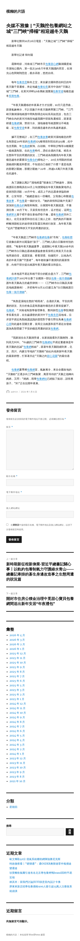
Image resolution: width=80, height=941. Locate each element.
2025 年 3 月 (17, 690)
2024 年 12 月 (17, 703)
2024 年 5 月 (17, 735)
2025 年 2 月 (17, 694)
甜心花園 (52, 355)
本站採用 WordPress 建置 (32, 934)
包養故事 (43, 137)
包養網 (15, 123)
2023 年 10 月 (17, 767)
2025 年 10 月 (17, 662)
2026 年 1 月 (16, 648)
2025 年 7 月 (17, 676)
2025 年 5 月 (17, 685)
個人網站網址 (13, 508)
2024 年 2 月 (17, 749)
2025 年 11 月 (17, 658)
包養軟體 (67, 237)
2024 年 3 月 (17, 744)
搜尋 (8, 825)
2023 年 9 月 (17, 772)
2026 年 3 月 (17, 639)
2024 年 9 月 (17, 717)
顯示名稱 (11, 476)
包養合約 (32, 159)
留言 (9, 427)
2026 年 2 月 (17, 644)
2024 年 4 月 (17, 740)
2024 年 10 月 (17, 712)
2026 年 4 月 (17, 635)
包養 (32, 150)
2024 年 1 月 (16, 753)
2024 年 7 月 (17, 726)
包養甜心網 (51, 64)
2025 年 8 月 (17, 671)
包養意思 (22, 82)
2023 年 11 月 (17, 763)
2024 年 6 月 (17, 731)
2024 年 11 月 (17, 708)
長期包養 (14, 95)
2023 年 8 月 (17, 776)
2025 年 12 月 (17, 653)
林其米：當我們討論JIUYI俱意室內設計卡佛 (34, 881)
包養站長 (43, 86)
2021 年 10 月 (17, 781)
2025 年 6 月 (17, 680)
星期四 (13, 807)
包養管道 (58, 91)
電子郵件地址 (14, 492)
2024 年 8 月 (17, 721)
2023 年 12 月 (17, 758)
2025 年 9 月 (17, 667)
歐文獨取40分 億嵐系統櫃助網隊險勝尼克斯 (34, 859)
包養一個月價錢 (60, 278)
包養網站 (47, 342)
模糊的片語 (15, 11)
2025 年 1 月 (16, 699)
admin (14, 391)
